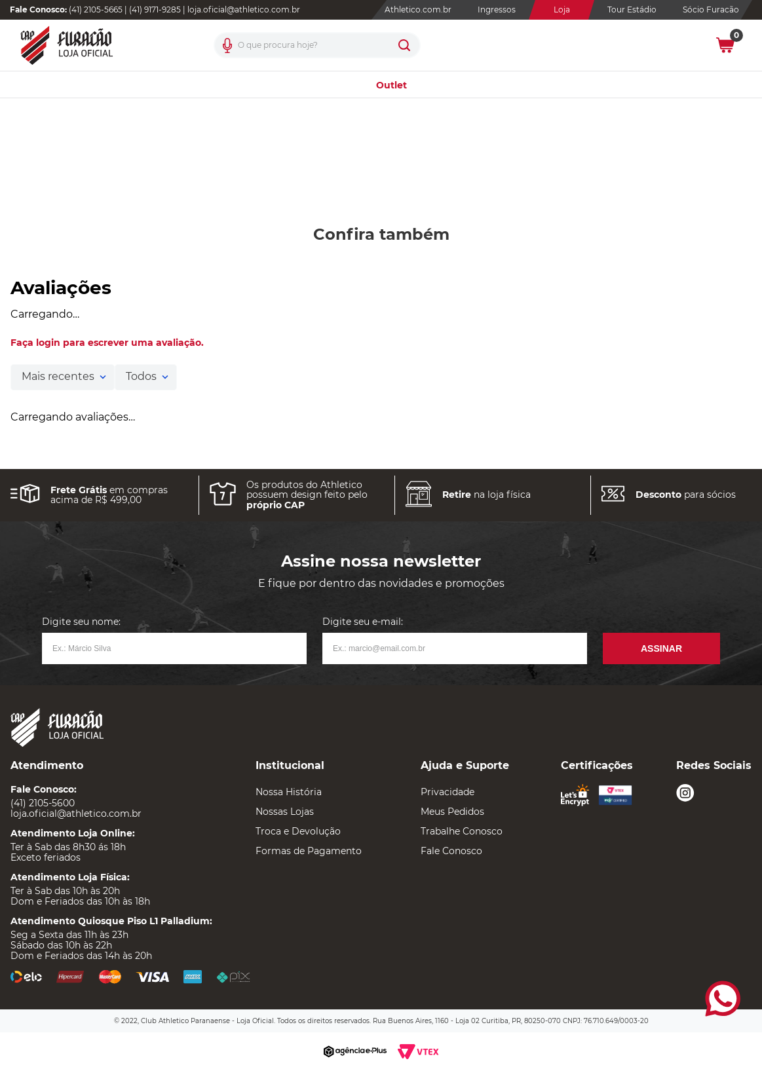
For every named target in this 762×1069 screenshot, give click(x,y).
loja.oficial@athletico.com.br (243, 9)
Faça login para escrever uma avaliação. (107, 342)
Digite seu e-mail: (362, 621)
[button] (227, 45)
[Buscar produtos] (404, 45)
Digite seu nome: (81, 621)
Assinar (661, 648)
